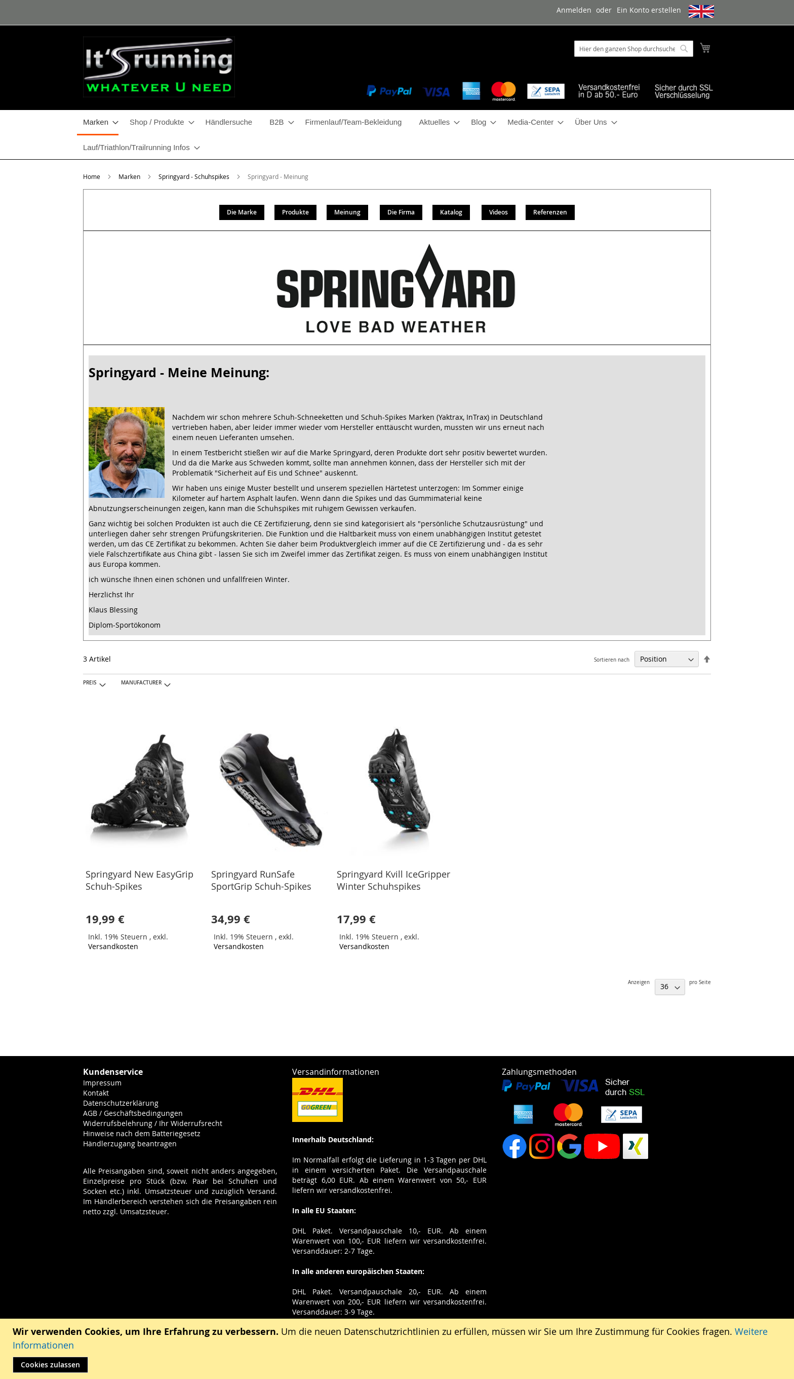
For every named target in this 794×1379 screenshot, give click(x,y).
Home (92, 176)
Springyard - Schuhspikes (194, 176)
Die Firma (401, 212)
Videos (498, 212)
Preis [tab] (90, 682)
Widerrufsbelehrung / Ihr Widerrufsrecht (152, 1123)
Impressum (102, 1082)
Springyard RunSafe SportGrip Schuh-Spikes (261, 880)
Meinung (347, 212)
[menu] (397, 134)
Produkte (295, 212)
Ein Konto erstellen (649, 10)
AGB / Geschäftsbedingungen (133, 1113)
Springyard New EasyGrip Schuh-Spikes (139, 880)
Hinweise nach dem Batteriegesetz (142, 1133)
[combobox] (633, 49)
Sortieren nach (611, 660)
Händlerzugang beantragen (130, 1143)
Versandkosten (113, 946)
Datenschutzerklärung (120, 1103)
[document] (398, 1349)
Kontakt (96, 1093)
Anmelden (574, 10)
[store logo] (159, 67)
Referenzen (550, 212)
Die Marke (242, 212)
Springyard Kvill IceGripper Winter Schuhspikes (393, 880)
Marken (130, 176)
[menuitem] (97, 122)
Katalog (451, 212)
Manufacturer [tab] (141, 682)
